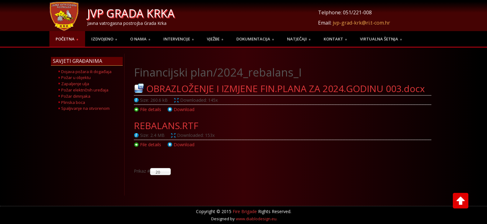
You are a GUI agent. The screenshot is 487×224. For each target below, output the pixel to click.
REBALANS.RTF (166, 125)
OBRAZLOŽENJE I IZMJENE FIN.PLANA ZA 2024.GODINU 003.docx (285, 88)
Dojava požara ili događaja (86, 71)
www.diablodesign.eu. (256, 214)
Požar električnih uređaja (84, 90)
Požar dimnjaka (75, 96)
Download (184, 109)
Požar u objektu (76, 77)
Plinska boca (73, 102)
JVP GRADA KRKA (131, 13)
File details (150, 109)
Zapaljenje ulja (75, 83)
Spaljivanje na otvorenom (85, 108)
